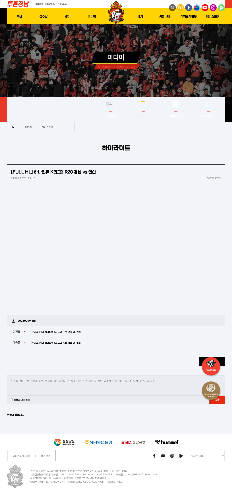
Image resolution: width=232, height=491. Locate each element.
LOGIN (39, 4)
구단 (19, 16)
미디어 (92, 16)
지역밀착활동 (188, 16)
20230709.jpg (27, 320)
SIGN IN (50, 4)
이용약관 (45, 455)
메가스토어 (212, 16)
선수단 (43, 16)
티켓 (140, 16)
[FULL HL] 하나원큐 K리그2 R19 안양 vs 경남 (56, 331)
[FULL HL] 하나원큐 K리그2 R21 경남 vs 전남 (56, 342)
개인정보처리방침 (21, 455)
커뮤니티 (164, 16)
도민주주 (62, 4)
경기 (67, 16)
